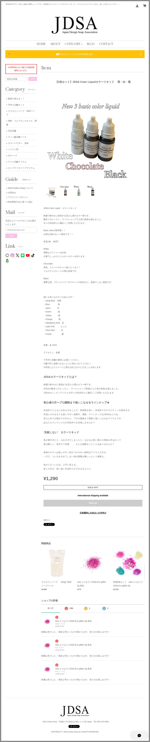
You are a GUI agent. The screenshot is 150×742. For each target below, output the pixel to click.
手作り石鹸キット (16, 105)
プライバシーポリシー (18, 197)
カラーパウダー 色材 (18, 143)
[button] (74, 44)
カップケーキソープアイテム (21, 168)
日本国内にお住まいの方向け (93, 513)
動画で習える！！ (16, 98)
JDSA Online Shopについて (20, 188)
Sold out (93, 503)
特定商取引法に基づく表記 (20, 202)
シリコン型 (13, 149)
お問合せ (12, 192)
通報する (47, 520)
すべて (50, 608)
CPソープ (12, 155)
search (33, 79)
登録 (11, 236)
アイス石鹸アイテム (17, 162)
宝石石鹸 (12, 131)
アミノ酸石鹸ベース (17, 137)
